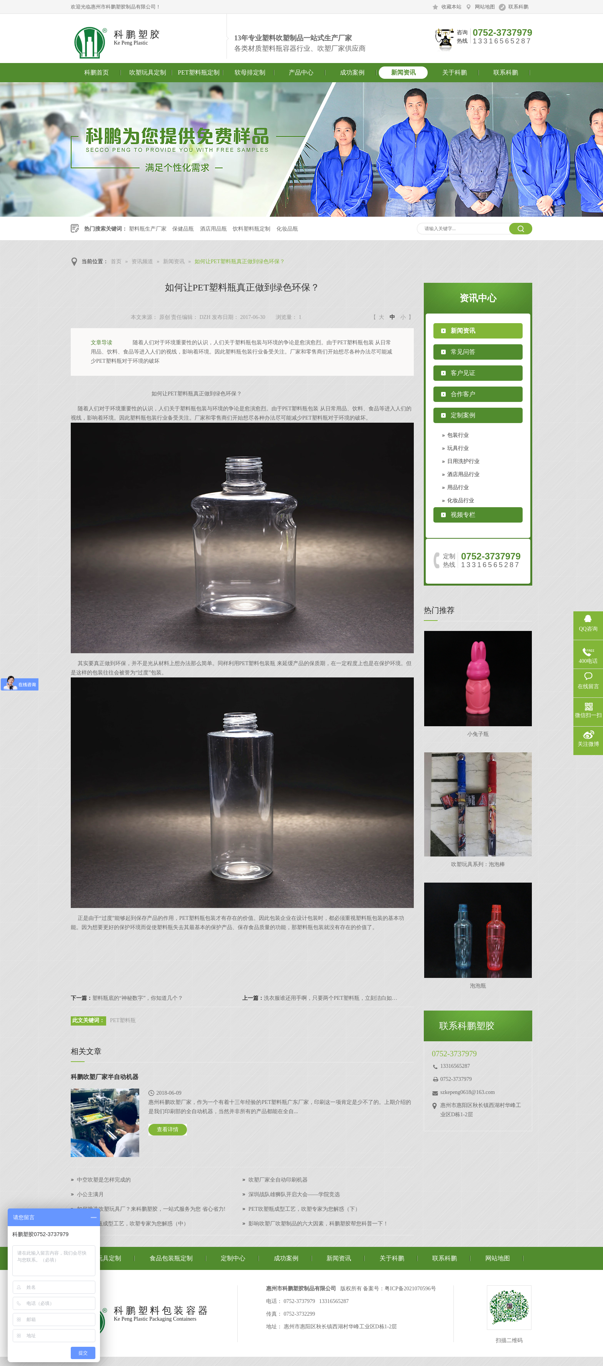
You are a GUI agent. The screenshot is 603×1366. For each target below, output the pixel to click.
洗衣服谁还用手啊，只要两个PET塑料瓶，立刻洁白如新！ (332, 998)
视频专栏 (463, 514)
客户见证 (463, 373)
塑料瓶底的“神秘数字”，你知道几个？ (137, 998)
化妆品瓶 (287, 229)
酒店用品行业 (463, 474)
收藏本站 (451, 7)
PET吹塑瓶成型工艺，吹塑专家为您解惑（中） (133, 1224)
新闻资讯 (403, 72)
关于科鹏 (454, 72)
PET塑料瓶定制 (198, 72)
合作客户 (463, 394)
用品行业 (458, 487)
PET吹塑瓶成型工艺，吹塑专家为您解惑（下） (304, 1209)
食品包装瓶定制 (171, 1258)
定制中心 (233, 1258)
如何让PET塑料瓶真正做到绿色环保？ (240, 261)
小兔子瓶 (478, 734)
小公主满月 (90, 1194)
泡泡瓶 (478, 986)
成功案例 (352, 72)
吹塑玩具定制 (147, 72)
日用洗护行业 (463, 461)
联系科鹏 (518, 7)
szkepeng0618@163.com (467, 1092)
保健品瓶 (183, 229)
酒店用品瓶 (213, 229)
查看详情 (167, 1129)
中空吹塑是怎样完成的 (104, 1180)
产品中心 (301, 72)
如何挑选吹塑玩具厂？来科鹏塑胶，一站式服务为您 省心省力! (151, 1209)
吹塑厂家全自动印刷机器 (278, 1180)
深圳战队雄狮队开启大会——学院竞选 (294, 1194)
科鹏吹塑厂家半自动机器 (104, 1077)
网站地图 (485, 7)
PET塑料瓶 (123, 1020)
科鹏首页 (96, 72)
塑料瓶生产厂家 (148, 229)
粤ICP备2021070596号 (410, 1288)
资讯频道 (142, 261)
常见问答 (463, 352)
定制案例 (463, 415)
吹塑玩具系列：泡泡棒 (478, 864)
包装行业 (458, 435)
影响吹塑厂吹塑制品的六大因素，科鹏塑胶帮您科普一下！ (318, 1224)
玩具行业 (458, 448)
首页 (116, 261)
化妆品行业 (460, 500)
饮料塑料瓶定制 (251, 229)
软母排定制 (250, 72)
